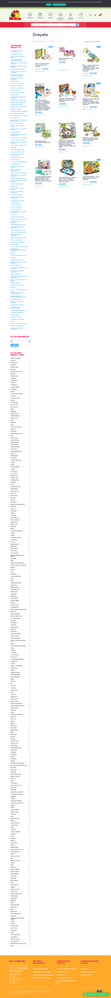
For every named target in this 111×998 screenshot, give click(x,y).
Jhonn (12, 820)
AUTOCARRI (14, 94)
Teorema (13, 930)
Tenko (13, 643)
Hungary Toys (15, 480)
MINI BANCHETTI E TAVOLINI (16, 235)
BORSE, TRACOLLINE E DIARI (18, 126)
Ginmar (13, 798)
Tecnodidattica (15, 638)
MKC (12, 865)
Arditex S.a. (14, 362)
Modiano (13, 867)
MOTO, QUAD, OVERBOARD (19, 246)
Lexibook (13, 829)
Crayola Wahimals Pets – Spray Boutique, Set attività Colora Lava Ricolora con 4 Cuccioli (43, 179)
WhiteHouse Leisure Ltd (18, 943)
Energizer (14, 431)
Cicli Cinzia (14, 745)
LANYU (13, 535)
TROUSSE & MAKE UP (17, 312)
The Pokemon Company (18, 645)
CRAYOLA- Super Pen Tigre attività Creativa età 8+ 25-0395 (90, 139)
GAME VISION (15, 440)
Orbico (13, 887)
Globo (12, 807)
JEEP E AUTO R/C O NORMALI (16, 222)
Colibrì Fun (14, 749)
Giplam (13, 805)
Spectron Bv (14, 627)
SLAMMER (14, 622)
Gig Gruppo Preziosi (17, 794)
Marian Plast (14, 847)
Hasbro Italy (14, 811)
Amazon (13, 360)
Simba (12, 921)
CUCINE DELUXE (15, 164)
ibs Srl (12, 484)
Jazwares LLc (15, 491)
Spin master (14, 925)
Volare (13, 670)
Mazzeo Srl (14, 548)
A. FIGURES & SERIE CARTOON (16, 51)
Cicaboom (14, 384)
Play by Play (14, 896)
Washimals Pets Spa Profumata (66, 59)
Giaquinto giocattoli (17, 792)
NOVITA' (13, 253)
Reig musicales (15, 613)
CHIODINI (13, 147)
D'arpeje (13, 752)
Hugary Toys (14, 477)
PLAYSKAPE (14, 598)
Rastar (13, 902)
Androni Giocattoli (16, 703)
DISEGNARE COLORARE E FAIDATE (18, 176)
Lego (12, 827)
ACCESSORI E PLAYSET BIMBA (18, 57)
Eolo (12, 435)
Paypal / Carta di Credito (40, 969)
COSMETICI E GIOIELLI (17, 157)
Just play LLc (15, 517)
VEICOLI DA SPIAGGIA (17, 325)
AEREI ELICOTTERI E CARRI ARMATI (19, 67)
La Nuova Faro (15, 822)
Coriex (13, 391)
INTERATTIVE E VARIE (17, 217)
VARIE (12, 321)
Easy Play (13, 767)
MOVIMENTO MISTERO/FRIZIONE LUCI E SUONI (19, 250)
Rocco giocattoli (16, 913)
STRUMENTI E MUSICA (17, 304)
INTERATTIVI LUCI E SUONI (19, 219)
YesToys (13, 688)
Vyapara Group (15, 672)
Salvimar (13, 915)
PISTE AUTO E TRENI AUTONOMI (17, 271)
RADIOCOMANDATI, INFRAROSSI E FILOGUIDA (18, 297)
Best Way (13, 727)
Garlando (13, 789)
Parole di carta (15, 889)
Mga (12, 560)
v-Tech (13, 663)
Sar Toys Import (15, 618)
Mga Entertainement (17, 563)
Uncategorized (15, 314)
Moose (13, 569)
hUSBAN (13, 482)
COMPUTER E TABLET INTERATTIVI (17, 155)
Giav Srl (13, 453)
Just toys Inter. (15, 519)
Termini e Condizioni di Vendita (66, 969)
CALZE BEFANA (15, 132)
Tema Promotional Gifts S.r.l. (18, 641)
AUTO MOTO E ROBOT (18, 92)
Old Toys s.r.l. (15, 884)
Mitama (13, 567)
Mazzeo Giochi (15, 856)
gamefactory (15, 442)
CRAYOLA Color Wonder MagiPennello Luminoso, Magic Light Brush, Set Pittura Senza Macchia (91, 101)
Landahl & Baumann (17, 530)
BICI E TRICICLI (15, 118)
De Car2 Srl (14, 404)
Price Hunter (15, 605)
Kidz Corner (14, 524)
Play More (14, 593)
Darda (12, 400)
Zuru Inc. (13, 694)
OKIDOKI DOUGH (16, 582)
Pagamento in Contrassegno (42, 978)
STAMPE (13, 629)
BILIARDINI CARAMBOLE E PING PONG (19, 121)
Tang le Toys (15, 636)
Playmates (14, 596)
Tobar (12, 648)
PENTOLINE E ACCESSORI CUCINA (18, 263)
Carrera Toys (14, 741)
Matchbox (14, 546)
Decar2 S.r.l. (14, 407)
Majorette (14, 842)
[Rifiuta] (109, 3)
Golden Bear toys (16, 460)
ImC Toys (13, 814)
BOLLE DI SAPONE (16, 123)
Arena (12, 712)
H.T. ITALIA (14, 473)
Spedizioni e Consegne (88, 972)
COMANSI (14, 389)
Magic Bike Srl (15, 544)
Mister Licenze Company (18, 565)
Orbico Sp (14, 585)
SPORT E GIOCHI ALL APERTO (17, 302)
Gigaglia (13, 796)
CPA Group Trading (16, 393)
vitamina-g (14, 668)
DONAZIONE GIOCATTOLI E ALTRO (19, 181)
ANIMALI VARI (15, 81)
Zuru (12, 945)
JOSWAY (13, 506)
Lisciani (13, 834)
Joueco (13, 508)
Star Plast (14, 631)
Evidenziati (14, 186)
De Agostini (14, 402)
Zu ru (12, 692)
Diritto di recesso (62, 972)
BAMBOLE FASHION (17, 104)
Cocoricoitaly (15, 387)
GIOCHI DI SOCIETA (17, 194)
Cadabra (13, 378)
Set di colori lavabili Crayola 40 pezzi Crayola (42, 65)
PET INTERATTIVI (16, 265)
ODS (12, 882)
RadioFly (13, 900)
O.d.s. (12, 578)
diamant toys (15, 413)
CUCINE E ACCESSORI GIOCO (17, 167)
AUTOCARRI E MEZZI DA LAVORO (18, 97)
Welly (12, 679)
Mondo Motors (15, 871)
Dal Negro (14, 754)
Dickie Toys (14, 418)
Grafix (12, 464)
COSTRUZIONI (15, 159)
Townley (13, 652)
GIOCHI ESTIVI (15, 202)
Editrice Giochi (15, 776)
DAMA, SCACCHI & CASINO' (19, 173)
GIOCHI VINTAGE (16, 209)
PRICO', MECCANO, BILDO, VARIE (19, 280)
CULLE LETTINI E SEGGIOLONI (16, 170)
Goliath (13, 462)
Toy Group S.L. (15, 654)
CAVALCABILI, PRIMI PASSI (19, 145)
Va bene (49, 4)
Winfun (13, 681)
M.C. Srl (13, 542)
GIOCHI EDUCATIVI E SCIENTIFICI (17, 198)
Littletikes (14, 539)
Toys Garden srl (15, 934)
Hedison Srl (14, 475)
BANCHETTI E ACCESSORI (19, 106)
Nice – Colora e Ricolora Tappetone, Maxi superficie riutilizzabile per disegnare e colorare (91, 68)
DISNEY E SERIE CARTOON (19, 178)
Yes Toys (13, 685)
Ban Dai (13, 718)
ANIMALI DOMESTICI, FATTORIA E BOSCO (17, 75)
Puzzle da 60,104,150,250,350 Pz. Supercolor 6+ (18, 292)
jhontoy (13, 497)
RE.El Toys (14, 907)
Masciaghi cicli (15, 851)
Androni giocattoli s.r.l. (18, 705)
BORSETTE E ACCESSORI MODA (18, 129)
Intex (12, 816)
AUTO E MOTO (15, 90)
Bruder (13, 736)
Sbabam (13, 620)
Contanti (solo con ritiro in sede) (43, 975)
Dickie (13, 756)
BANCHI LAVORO (16, 109)
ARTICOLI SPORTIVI (17, 85)
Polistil (13, 602)
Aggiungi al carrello (40, 71)
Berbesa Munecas (16, 371)
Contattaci (84, 969)
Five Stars (14, 787)
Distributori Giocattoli (17, 763)
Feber (12, 780)
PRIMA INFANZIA (16, 283)
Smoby (13, 923)
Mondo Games (15, 869)
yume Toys (14, 690)
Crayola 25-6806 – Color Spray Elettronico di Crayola (91, 178)
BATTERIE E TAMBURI (17, 113)
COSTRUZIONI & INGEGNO (19, 162)
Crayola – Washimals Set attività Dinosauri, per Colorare (67, 100)
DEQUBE (13, 411)
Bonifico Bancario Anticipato (42, 972)
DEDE (12, 409)
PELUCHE (13, 257)
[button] (96, 994)
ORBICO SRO (15, 587)
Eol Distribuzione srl (17, 433)
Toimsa (13, 650)
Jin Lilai (13, 499)
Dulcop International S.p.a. (19, 765)
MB (12, 858)
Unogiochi (14, 936)
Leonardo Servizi (16, 537)
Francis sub (14, 438)
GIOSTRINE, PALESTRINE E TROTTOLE (19, 212)
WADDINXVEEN (15, 674)
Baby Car (13, 716)
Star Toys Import (16, 633)
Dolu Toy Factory (16, 426)
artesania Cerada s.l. (17, 714)
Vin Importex (15, 941)
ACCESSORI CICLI (16, 54)
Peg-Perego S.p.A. (16, 893)
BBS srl (13, 723)
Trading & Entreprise (17, 659)
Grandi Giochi (15, 809)
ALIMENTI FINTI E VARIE (18, 69)
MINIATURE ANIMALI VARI (18, 237)
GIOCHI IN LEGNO (16, 204)
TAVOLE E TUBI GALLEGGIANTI (15, 308)
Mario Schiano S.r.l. (16, 849)
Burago (13, 738)
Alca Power (14, 699)
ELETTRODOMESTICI (17, 184)
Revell (12, 909)
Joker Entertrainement (18, 504)
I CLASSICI (14, 214)
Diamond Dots (15, 415)
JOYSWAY (14, 511)
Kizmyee (13, 526)
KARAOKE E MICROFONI (18, 224)
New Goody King (16, 576)
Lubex (12, 836)
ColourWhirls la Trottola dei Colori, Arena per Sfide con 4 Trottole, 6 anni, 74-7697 (67, 179)
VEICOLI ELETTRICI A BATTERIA (17, 329)
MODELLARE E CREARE (18, 242)
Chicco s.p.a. (14, 743)
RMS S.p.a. (14, 911)
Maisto (13, 840)
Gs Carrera (14, 471)
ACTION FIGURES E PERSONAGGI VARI (16, 60)
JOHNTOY (14, 502)
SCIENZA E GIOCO (16, 299)
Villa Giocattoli (15, 939)
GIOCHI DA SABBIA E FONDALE (17, 192)
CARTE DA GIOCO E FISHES (19, 137)
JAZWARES (14, 488)
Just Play (13, 515)
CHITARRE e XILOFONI (17, 149)
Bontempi (14, 734)
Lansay (13, 533)
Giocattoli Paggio (16, 800)
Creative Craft (15, 398)
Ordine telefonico (86, 975)
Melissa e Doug (15, 860)
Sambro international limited (17, 919)
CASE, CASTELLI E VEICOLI (19, 139)
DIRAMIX (13, 422)
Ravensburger (15, 904)
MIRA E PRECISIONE (17, 240)
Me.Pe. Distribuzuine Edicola (17, 556)
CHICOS (13, 382)
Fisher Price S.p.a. (16, 785)
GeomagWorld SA (16, 451)
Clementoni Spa (16, 747)
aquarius (13, 710)
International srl (16, 486)
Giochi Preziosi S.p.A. (17, 803)
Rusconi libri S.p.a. (16, 616)
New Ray (13, 878)
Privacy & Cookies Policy (64, 978)
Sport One (14, 928)
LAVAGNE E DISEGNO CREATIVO (17, 227)
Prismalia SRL (15, 607)
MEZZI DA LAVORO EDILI (18, 232)
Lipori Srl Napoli (15, 831)
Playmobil (14, 898)
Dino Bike (14, 758)
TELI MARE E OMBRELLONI (19, 310)
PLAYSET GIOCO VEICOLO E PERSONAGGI (19, 277)
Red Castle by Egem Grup (18, 609)
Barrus (13, 721)
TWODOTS (14, 661)
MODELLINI (14, 244)
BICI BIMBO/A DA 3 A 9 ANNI (19, 115)
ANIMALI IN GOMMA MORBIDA (17, 79)
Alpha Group (14, 701)
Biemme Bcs (14, 376)
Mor (12, 571)
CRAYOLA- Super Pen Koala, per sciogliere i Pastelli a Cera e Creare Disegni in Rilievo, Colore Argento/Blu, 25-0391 (67, 143)
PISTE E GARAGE (16, 274)
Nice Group (14, 880)
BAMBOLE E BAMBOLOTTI (19, 102)
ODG (12, 580)
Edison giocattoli (16, 774)
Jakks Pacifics (15, 818)
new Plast (14, 876)
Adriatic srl (14, 696)
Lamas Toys (14, 825)
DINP (12, 420)
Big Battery (14, 730)
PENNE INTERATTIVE (17, 259)
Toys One (14, 657)
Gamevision (14, 444)
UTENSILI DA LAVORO (17, 319)
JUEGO (13, 513)
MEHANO (13, 558)
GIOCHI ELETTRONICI (17, 200)
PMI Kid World (15, 600)
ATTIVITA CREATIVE (17, 88)
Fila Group (14, 783)
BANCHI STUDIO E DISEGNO (19, 111)
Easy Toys (14, 769)
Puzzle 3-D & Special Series (19, 289)
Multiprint (14, 574)
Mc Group (14, 550)
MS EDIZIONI (14, 873)
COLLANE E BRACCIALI (18, 152)
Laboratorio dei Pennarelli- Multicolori (43, 141)
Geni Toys (14, 449)
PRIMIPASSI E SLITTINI (17, 285)
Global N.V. (14, 457)
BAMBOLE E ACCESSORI (18, 100)
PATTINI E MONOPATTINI (18, 255)
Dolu (12, 424)
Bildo (12, 732)
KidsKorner (14, 522)
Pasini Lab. (14, 891)
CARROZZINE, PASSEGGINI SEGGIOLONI (19, 135)
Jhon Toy (13, 493)
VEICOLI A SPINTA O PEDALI (19, 323)
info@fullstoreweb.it (15, 971)
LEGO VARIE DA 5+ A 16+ (18, 230)
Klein (12, 528)
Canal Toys (14, 380)
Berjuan (13, 373)
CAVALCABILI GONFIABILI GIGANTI (18, 143)
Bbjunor (13, 369)
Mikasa (13, 862)
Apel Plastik (14, 707)
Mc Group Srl (15, 553)
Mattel (13, 853)
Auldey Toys (14, 367)
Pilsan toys (14, 591)
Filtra (14, 345)
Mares (12, 845)
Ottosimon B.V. (15, 589)
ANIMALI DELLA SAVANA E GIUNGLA (19, 72)
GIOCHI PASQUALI (16, 207)
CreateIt (13, 395)
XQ (11, 683)
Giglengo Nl (14, 455)
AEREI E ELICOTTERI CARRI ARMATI (19, 63)
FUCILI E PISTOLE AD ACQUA (17, 189)
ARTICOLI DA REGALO (17, 83)
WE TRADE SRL (15, 676)
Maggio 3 (13, 838)
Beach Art (14, 725)
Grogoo (13, 468)
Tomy (12, 932)
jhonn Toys (14, 495)
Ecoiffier (13, 772)
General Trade (15, 446)
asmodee (13, 364)
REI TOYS (13, 611)
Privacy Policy (61, 975)
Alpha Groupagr (15, 358)
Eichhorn (13, 429)
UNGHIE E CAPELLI (16, 317)
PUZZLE (13, 287)
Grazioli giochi (15, 466)
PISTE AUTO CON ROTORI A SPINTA (19, 268)
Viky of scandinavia (17, 665)
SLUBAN (13, 624)
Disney (13, 761)
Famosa (13, 778)
